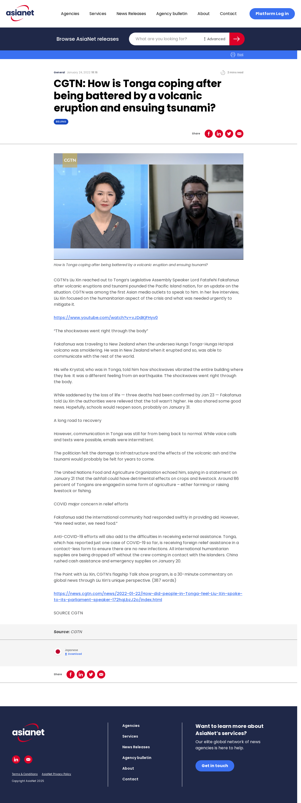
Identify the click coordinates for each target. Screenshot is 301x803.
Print (237, 54)
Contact (228, 14)
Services (97, 14)
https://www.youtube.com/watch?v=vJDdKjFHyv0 (106, 318)
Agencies (70, 14)
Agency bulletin (171, 14)
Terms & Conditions (25, 774)
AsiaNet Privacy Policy (56, 774)
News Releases (131, 14)
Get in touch (215, 766)
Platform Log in (272, 14)
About (204, 14)
